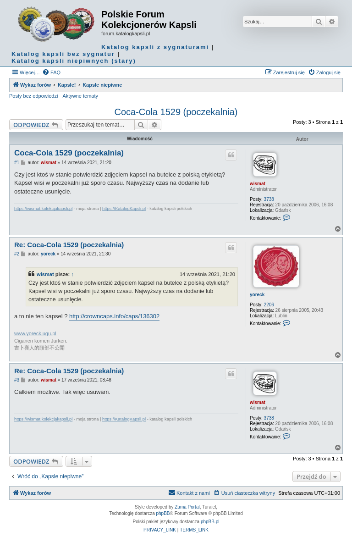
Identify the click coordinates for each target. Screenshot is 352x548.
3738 (269, 199)
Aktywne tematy (80, 96)
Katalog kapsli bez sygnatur (63, 53)
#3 (16, 379)
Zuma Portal (187, 506)
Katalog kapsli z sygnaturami (155, 47)
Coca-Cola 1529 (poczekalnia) (175, 112)
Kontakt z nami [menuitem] (189, 492)
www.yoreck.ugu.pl (35, 333)
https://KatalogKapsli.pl (124, 208)
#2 (16, 253)
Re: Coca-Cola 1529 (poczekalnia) (69, 245)
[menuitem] (51, 72)
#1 (16, 162)
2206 (269, 304)
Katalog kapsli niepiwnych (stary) (73, 60)
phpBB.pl (210, 521)
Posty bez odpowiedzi (33, 96)
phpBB (163, 513)
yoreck (257, 294)
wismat (257, 183)
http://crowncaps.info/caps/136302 (114, 316)
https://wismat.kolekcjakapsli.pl (43, 208)
